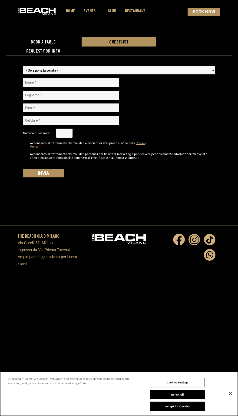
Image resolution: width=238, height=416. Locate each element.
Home (70, 10)
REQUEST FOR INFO (43, 51)
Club (112, 10)
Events (91, 10)
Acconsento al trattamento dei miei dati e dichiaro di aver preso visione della (88, 145)
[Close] (230, 393)
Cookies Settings (177, 382)
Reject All (177, 394)
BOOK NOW (204, 11)
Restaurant (135, 10)
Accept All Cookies (177, 406)
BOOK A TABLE (43, 42)
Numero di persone (36, 133)
